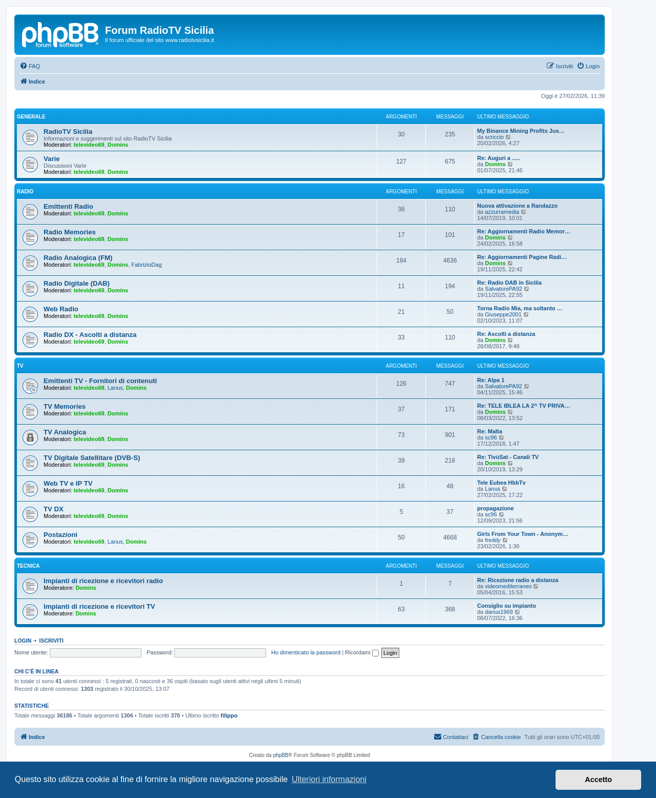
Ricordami (362, 652)
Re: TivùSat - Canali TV (508, 457)
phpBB (281, 755)
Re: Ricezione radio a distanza (517, 580)
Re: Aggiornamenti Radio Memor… (523, 231)
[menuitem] (29, 66)
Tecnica (28, 566)
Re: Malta (489, 431)
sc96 (491, 437)
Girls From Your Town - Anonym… (522, 534)
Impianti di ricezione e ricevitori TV (99, 606)
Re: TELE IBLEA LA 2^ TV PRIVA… (523, 406)
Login (22, 640)
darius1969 (498, 612)
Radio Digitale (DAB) (77, 283)
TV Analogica (65, 432)
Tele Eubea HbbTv (501, 483)
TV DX (54, 509)
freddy (493, 540)
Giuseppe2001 (503, 314)
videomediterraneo (508, 586)
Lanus (115, 388)
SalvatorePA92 (503, 289)
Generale (31, 116)
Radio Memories (70, 232)
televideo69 (89, 145)
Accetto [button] (598, 779)
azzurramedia (502, 212)
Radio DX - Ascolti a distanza (90, 334)
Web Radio (61, 309)
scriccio (494, 137)
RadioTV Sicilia (68, 131)
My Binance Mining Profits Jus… (521, 131)
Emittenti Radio (68, 206)
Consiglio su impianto (506, 606)
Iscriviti (51, 640)
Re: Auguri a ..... (498, 158)
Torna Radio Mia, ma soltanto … (520, 308)
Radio (25, 191)
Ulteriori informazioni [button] (329, 779)
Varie (52, 159)
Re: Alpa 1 (490, 380)
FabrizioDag (146, 265)
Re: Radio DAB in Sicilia (509, 283)
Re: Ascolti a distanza (506, 334)
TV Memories (65, 406)
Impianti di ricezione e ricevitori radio (103, 581)
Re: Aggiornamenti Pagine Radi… (522, 257)
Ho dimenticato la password (305, 652)
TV (20, 366)
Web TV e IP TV (68, 483)
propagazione (495, 508)
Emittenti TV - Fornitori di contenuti (100, 381)
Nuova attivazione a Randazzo (517, 206)
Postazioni (60, 534)
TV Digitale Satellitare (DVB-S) (92, 458)
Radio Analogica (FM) (78, 258)
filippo (229, 715)
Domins (118, 145)
